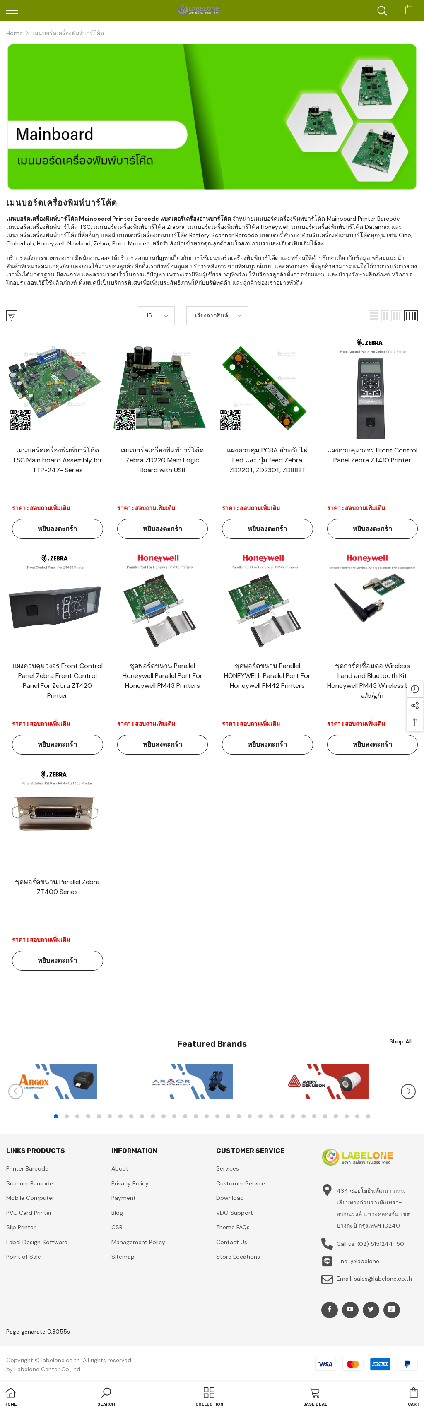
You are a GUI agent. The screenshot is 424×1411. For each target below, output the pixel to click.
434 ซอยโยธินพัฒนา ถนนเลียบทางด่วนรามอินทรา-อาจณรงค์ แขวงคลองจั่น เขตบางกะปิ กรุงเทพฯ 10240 (373, 1208)
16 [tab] (217, 1116)
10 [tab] (153, 1116)
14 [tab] (196, 1116)
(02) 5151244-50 (380, 1244)
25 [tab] (314, 1116)
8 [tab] (131, 1116)
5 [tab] (99, 1116)
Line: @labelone (358, 1261)
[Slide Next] (408, 1091)
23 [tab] (293, 1116)
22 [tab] (282, 1116)
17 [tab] (228, 1116)
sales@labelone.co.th (383, 1278)
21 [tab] (271, 1116)
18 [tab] (239, 1116)
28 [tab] (346, 1116)
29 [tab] (357, 1116)
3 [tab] (77, 1116)
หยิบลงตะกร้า (57, 528)
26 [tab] (325, 1116)
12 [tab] (174, 1116)
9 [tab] (142, 1116)
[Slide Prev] (15, 1091)
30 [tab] (368, 1116)
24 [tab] (303, 1116)
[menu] (12, 10)
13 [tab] (185, 1116)
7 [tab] (120, 1116)
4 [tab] (88, 1116)
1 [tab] (56, 1116)
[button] (374, 315)
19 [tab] (250, 1116)
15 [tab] (207, 1116)
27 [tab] (336, 1116)
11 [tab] (163, 1116)
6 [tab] (110, 1116)
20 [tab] (260, 1116)
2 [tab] (67, 1116)
